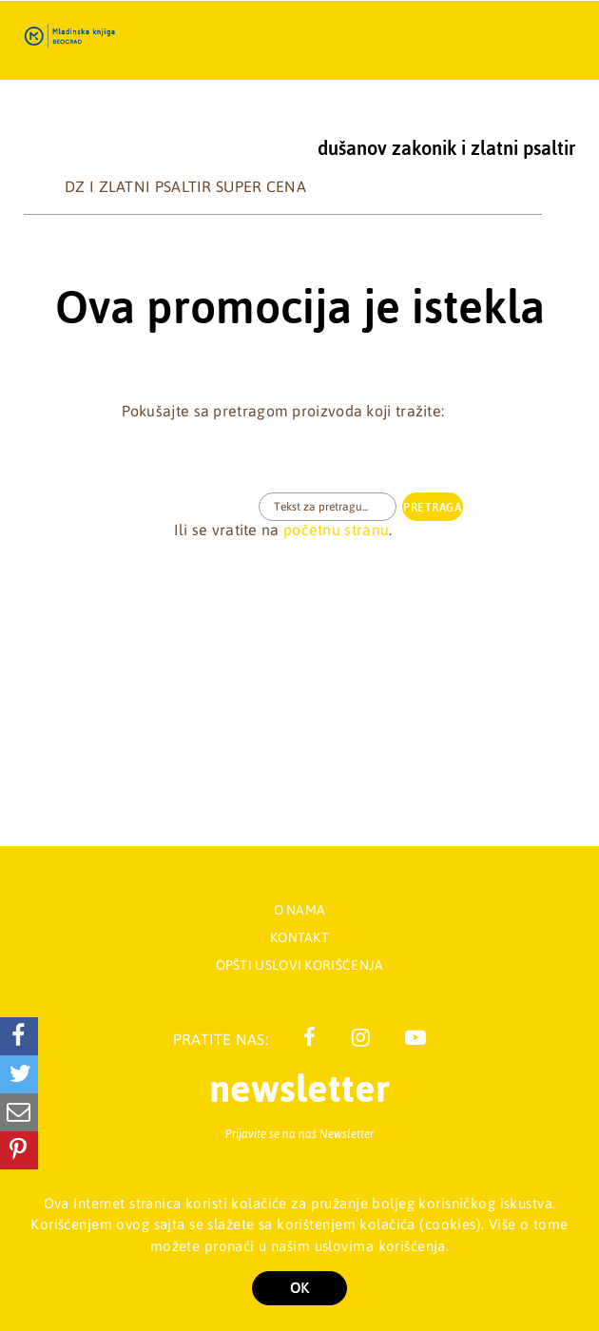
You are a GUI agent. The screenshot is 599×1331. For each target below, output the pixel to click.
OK (299, 1288)
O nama (300, 910)
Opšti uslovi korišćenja (300, 965)
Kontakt (299, 938)
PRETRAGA (432, 507)
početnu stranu (336, 529)
